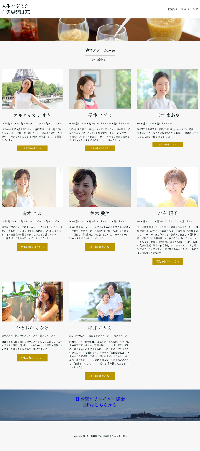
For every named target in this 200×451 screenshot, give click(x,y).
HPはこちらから (100, 405)
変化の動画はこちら (32, 148)
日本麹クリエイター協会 (182, 9)
